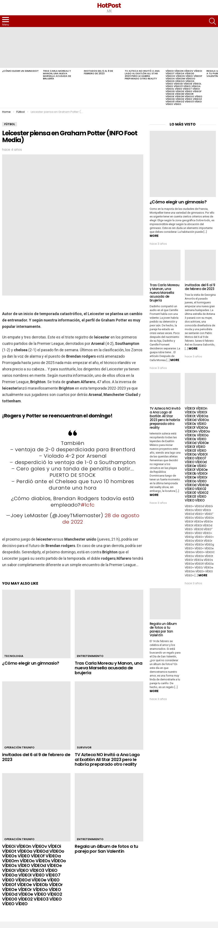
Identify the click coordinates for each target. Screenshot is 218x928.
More (154, 236)
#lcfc (88, 504)
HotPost (109, 5)
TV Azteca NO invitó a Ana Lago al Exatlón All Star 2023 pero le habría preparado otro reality (142, 74)
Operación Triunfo (19, 747)
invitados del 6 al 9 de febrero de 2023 (98, 72)
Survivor (84, 747)
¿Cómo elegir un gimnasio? (20, 71)
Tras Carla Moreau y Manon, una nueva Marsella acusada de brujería (57, 74)
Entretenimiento (90, 656)
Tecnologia (13, 656)
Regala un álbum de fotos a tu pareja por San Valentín (106, 848)
